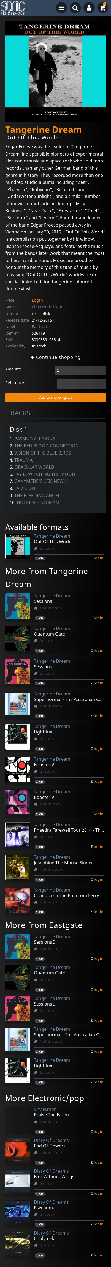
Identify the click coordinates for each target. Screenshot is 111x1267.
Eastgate (41, 326)
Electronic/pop (47, 306)
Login (37, 300)
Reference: (15, 382)
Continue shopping (56, 357)
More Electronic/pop (44, 1098)
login (99, 557)
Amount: (13, 369)
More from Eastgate (44, 925)
